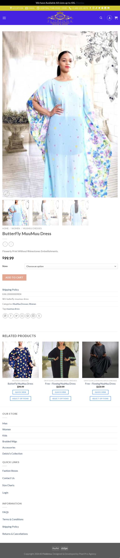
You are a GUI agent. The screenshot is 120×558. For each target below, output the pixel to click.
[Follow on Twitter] (99, 8)
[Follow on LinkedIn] (105, 8)
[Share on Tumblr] (39, 316)
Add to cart (14, 277)
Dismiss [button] (80, 2)
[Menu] (4, 18)
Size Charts (8, 485)
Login (5, 492)
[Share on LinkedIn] (33, 316)
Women (16, 228)
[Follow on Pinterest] (102, 8)
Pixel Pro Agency (87, 554)
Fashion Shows (10, 470)
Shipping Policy (10, 289)
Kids (4, 435)
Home (5, 228)
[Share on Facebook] (10, 316)
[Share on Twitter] (16, 316)
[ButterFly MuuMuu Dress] (20, 360)
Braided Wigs (9, 441)
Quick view (20, 392)
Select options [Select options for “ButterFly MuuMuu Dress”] (20, 399)
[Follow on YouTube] (108, 8)
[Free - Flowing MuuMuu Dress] (60, 360)
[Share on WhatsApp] (5, 316)
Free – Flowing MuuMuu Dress (60, 383)
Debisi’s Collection (12, 453)
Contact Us (8, 478)
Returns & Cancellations (15, 533)
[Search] (101, 18)
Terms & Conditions (12, 519)
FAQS (5, 512)
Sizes (5, 266)
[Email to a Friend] (22, 316)
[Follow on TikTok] (96, 8)
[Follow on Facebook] (90, 8)
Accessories (8, 447)
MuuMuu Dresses (32, 228)
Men (4, 423)
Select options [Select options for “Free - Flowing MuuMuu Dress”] (60, 399)
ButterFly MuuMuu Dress (20, 383)
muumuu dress (13, 309)
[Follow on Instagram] (93, 8)
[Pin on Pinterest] (27, 316)
